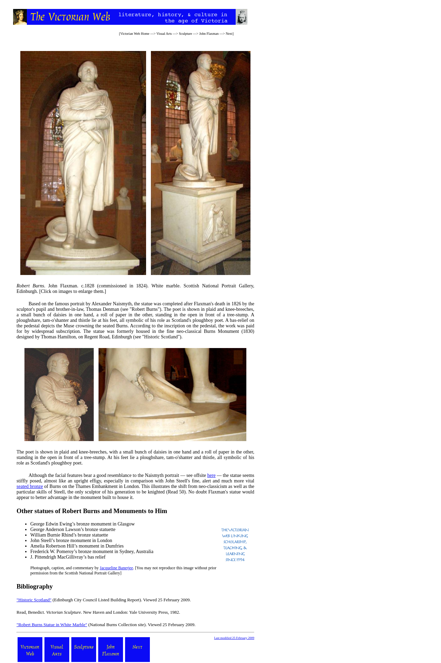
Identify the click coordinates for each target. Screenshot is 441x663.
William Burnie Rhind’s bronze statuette (69, 535)
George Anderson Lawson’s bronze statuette (72, 529)
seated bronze (30, 486)
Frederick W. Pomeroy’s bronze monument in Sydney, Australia (91, 551)
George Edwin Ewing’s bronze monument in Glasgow (82, 524)
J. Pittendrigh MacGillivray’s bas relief (67, 557)
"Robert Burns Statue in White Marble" (52, 624)
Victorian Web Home (135, 33)
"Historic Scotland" (34, 599)
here (211, 475)
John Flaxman (208, 33)
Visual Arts (164, 33)
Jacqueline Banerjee (116, 567)
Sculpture (185, 33)
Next (229, 33)
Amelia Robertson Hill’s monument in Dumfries (77, 546)
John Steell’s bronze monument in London (71, 540)
